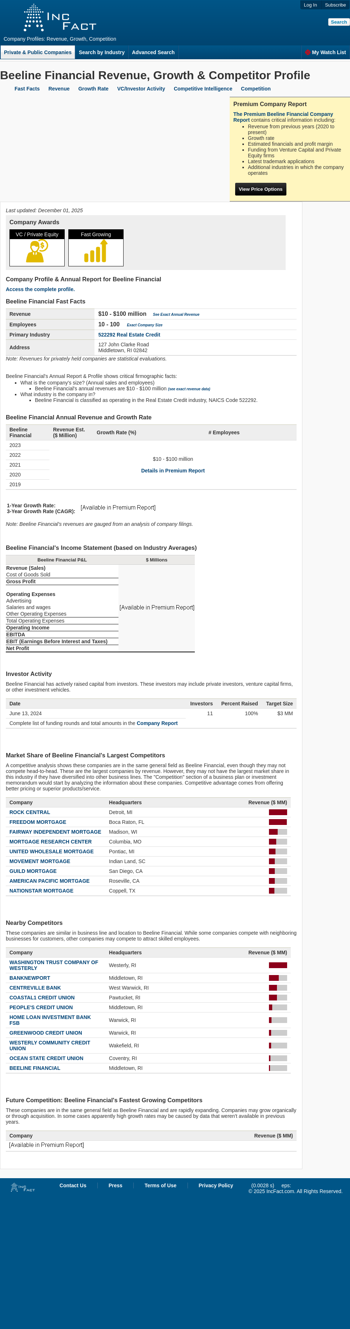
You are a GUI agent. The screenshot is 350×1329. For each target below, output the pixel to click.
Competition (256, 89)
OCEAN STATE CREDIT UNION (46, 1058)
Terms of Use (161, 1185)
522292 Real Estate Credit (129, 335)
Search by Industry (102, 52)
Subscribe (335, 5)
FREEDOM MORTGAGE (37, 822)
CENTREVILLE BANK (35, 988)
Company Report (157, 723)
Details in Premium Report (173, 471)
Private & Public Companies (38, 52)
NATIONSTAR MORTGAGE (41, 891)
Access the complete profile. (40, 289)
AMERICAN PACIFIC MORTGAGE (49, 881)
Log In (310, 5)
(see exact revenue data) (189, 389)
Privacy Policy (216, 1185)
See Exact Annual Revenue (176, 315)
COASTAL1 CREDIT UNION (42, 997)
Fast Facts (27, 89)
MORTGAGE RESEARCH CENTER (50, 842)
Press (115, 1185)
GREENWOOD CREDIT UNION (45, 1033)
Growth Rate (93, 89)
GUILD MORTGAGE (33, 871)
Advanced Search (153, 52)
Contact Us (73, 1185)
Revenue (58, 89)
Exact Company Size (144, 325)
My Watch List (325, 52)
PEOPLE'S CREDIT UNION (41, 1007)
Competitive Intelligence (203, 89)
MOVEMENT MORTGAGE (39, 861)
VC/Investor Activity (141, 89)
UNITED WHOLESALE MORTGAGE (51, 851)
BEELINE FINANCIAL (34, 1068)
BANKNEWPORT (29, 978)
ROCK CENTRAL (29, 812)
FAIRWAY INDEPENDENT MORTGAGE (55, 832)
